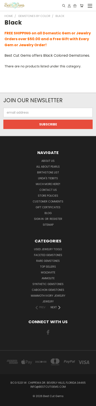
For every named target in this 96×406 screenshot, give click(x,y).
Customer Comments (48, 201)
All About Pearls (48, 167)
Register (56, 219)
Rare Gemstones (48, 261)
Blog (48, 213)
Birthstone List (48, 172)
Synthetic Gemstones (48, 284)
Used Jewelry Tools (48, 249)
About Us (48, 161)
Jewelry (48, 301)
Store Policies (48, 196)
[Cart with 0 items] (81, 6)
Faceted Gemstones (48, 255)
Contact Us (48, 190)
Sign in (39, 219)
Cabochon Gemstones (48, 290)
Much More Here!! (48, 184)
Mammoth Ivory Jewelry (48, 296)
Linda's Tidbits (48, 178)
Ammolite (48, 278)
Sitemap (48, 225)
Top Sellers (48, 267)
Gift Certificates (48, 207)
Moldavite (48, 272)
